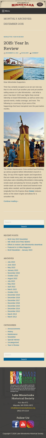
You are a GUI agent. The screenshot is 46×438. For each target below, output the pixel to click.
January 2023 (13, 270)
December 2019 (14, 295)
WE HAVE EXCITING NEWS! (19, 242)
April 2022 (11, 287)
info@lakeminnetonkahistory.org (23, 408)
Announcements (14, 329)
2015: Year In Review (16, 45)
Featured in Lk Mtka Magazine (19, 247)
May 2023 (11, 267)
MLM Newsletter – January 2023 (20, 250)
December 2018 (14, 298)
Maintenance (12, 334)
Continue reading (11, 201)
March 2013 (12, 314)
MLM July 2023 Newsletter (18, 239)
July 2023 (11, 262)
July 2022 (11, 281)
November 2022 (14, 273)
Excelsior (24, 53)
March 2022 (12, 289)
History (10, 332)
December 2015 (14, 306)
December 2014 (14, 309)
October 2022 (13, 276)
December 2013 (14, 311)
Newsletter (8, 37)
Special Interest (14, 340)
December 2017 (14, 300)
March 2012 (12, 317)
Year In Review (18, 37)
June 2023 (12, 265)
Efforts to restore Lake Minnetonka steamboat (25, 245)
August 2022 (12, 278)
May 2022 (11, 284)
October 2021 (13, 292)
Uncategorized (13, 342)
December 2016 (14, 303)
